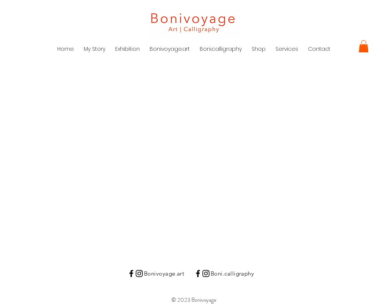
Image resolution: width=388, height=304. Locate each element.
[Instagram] (139, 273)
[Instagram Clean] (55, 267)
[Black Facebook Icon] (131, 273)
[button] (363, 46)
